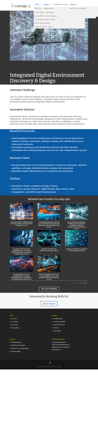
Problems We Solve (60, 4)
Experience (51, 9)
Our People (14, 324)
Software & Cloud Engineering (19, 348)
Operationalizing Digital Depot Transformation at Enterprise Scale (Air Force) (21, 223)
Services (74, 4)
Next (85, 283)
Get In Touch (49, 304)
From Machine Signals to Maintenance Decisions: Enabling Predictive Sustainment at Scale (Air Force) (76, 225)
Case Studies (57, 331)
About (38, 4)
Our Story (14, 318)
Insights (47, 4)
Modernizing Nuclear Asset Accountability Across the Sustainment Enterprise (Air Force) (49, 276)
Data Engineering (16, 342)
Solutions (39, 9)
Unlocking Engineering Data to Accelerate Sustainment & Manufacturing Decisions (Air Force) (49, 224)
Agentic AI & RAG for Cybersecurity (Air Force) (49, 250)
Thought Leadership (59, 321)
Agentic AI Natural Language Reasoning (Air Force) (76, 250)
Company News (58, 318)
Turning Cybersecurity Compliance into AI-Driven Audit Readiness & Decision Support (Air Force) (21, 251)
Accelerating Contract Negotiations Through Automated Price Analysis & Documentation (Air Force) (21, 276)
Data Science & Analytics (18, 345)
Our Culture (14, 321)
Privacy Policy (15, 328)
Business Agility (15, 351)
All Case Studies (49, 289)
